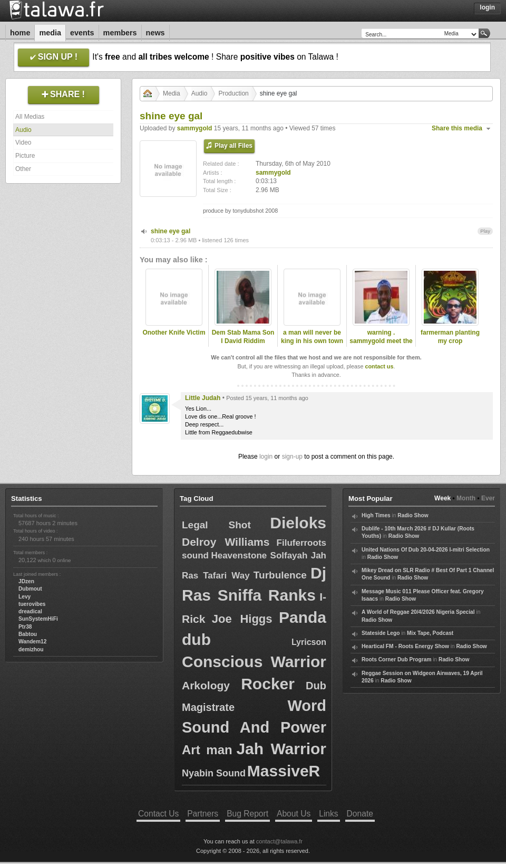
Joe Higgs (242, 618)
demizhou (31, 649)
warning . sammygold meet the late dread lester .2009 (380, 346)
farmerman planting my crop (450, 337)
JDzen (26, 581)
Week (442, 498)
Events (82, 33)
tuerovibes (32, 604)
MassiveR (283, 771)
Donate (360, 813)
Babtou (27, 634)
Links (328, 813)
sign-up (292, 456)
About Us (293, 813)
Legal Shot (216, 524)
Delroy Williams (225, 542)
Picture (25, 155)
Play (485, 231)
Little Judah (202, 398)
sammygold (194, 128)
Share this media (457, 128)
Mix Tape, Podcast (430, 633)
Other (23, 169)
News (155, 33)
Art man (207, 750)
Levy (24, 597)
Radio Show (412, 515)
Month (465, 498)
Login (487, 7)
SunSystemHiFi (38, 619)
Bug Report (247, 813)
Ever (488, 498)
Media (50, 33)
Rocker (268, 683)
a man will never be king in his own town (312, 337)
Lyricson (308, 642)
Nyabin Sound (214, 773)
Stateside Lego (381, 633)
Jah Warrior (281, 748)
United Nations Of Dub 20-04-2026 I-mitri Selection (426, 550)
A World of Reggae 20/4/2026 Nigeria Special (418, 612)
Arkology (206, 685)
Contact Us (158, 813)
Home (20, 33)
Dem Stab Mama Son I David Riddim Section (243, 341)
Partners (202, 813)
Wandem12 (32, 641)
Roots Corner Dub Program (396, 659)
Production (233, 93)
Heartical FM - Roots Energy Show (405, 646)
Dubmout (30, 589)
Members (120, 33)
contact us (379, 366)
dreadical (30, 611)
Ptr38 (25, 627)
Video (23, 142)
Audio (23, 130)
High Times (376, 515)
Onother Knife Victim (173, 332)
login (266, 456)
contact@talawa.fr (279, 841)
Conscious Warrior (254, 661)
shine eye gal (170, 231)
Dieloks (298, 522)
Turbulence (280, 575)
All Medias (29, 116)
